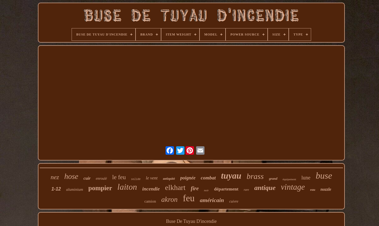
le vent (152, 177)
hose (71, 176)
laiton (127, 187)
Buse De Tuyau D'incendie (191, 221)
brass (255, 176)
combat (208, 177)
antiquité (169, 178)
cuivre (233, 201)
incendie (151, 189)
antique (265, 188)
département (226, 189)
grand (273, 178)
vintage (293, 187)
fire (195, 188)
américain (212, 200)
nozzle (326, 189)
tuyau (231, 175)
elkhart (175, 187)
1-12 (56, 189)
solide (136, 179)
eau (312, 190)
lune (305, 177)
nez (55, 177)
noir (206, 190)
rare (246, 190)
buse (324, 175)
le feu (119, 177)
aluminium (74, 189)
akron (169, 199)
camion (150, 201)
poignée (188, 177)
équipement (289, 179)
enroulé (101, 178)
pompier (100, 188)
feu (189, 198)
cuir (87, 178)
